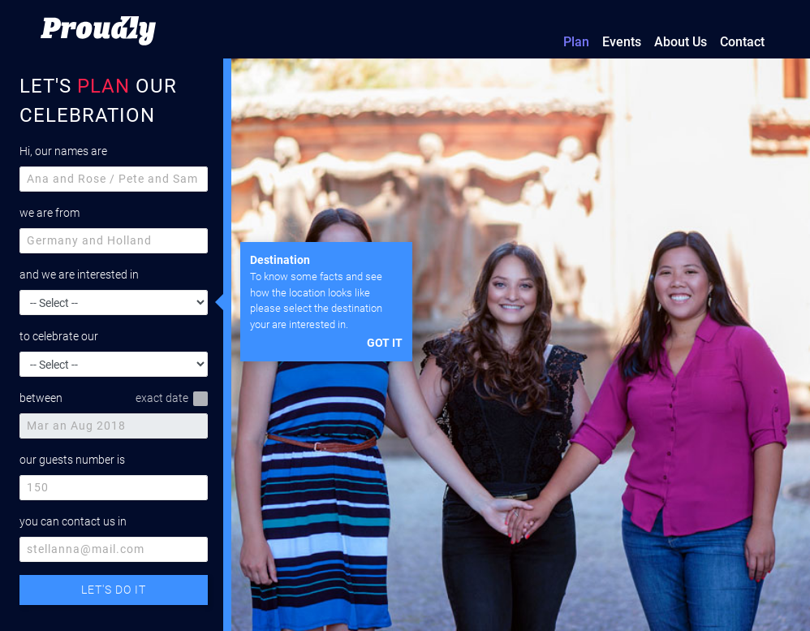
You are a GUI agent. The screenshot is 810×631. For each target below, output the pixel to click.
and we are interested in (79, 274)
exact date (172, 398)
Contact (742, 42)
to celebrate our (58, 336)
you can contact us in (73, 521)
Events (621, 42)
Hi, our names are (63, 151)
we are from (49, 212)
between (40, 397)
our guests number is (72, 459)
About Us (680, 42)
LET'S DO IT (113, 589)
